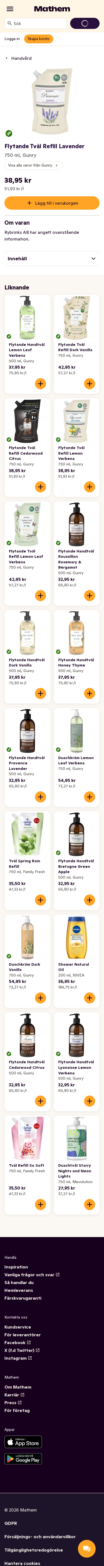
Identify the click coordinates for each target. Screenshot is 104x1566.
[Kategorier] (10, 8)
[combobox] (39, 23)
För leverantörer (22, 1334)
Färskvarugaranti (22, 1298)
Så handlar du (19, 1282)
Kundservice (17, 1327)
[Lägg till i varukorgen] (40, 383)
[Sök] (9, 23)
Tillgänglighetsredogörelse (33, 1550)
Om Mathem (17, 1387)
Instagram (18, 1358)
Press (13, 1402)
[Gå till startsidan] (52, 8)
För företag (17, 1410)
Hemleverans (18, 1290)
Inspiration (16, 1267)
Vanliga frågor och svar (32, 1274)
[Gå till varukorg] (85, 23)
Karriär (14, 1394)
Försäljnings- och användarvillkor (40, 1536)
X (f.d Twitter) (22, 1350)
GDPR (10, 1523)
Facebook (17, 1342)
